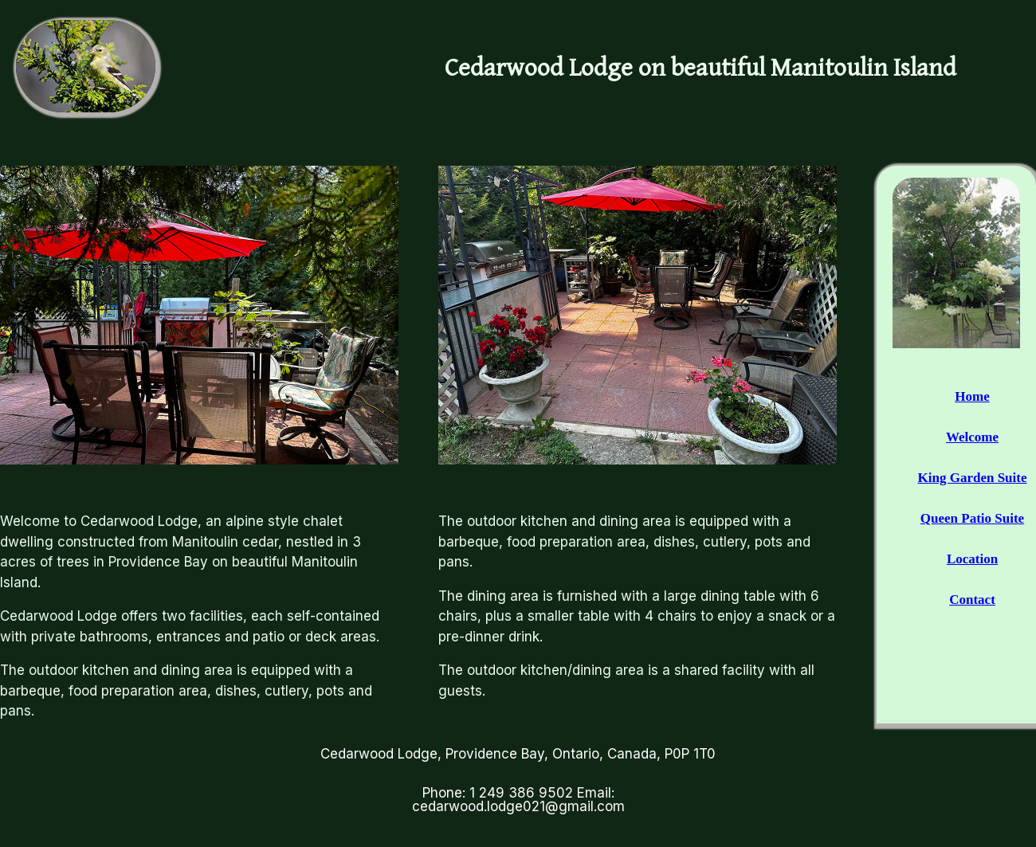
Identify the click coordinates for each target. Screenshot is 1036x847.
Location (972, 559)
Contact (972, 599)
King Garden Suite (972, 477)
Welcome (972, 437)
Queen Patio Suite (972, 518)
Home (972, 396)
